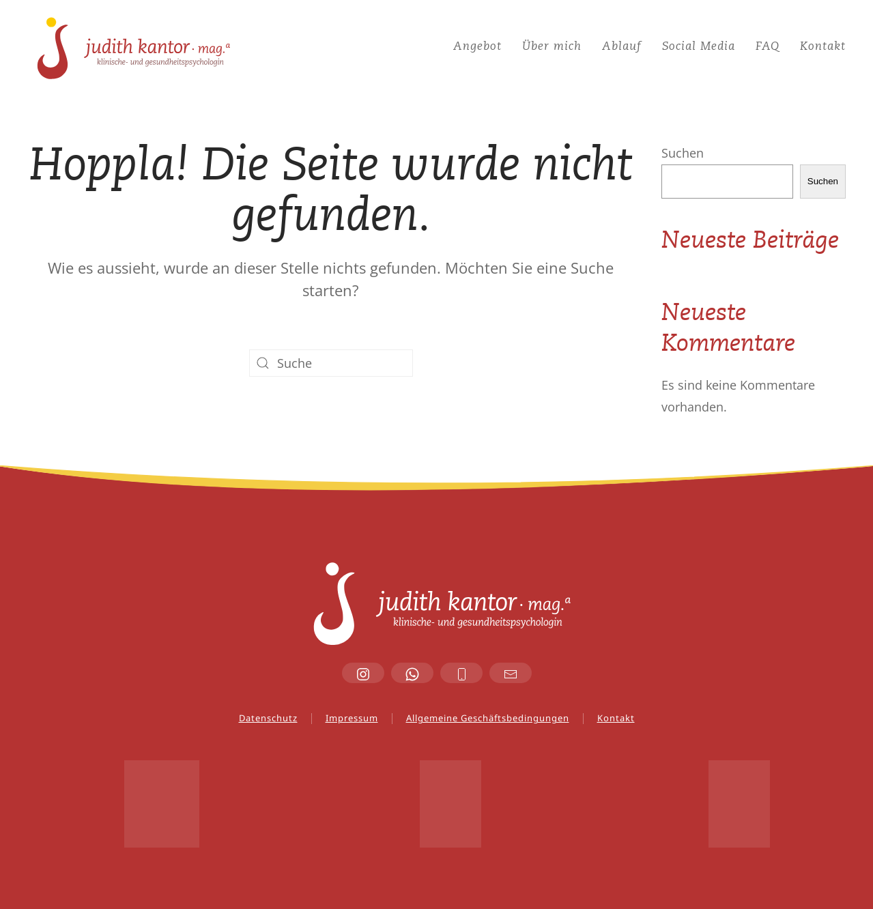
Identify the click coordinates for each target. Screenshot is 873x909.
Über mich (552, 47)
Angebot (477, 47)
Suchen (682, 153)
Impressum (352, 718)
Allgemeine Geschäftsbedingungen (487, 718)
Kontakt (823, 47)
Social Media (698, 47)
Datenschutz (268, 718)
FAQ (767, 47)
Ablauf (622, 47)
